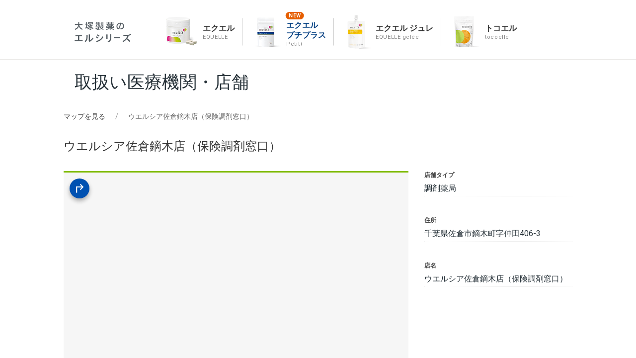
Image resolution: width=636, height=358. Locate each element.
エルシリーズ (103, 32)
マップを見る (84, 116)
